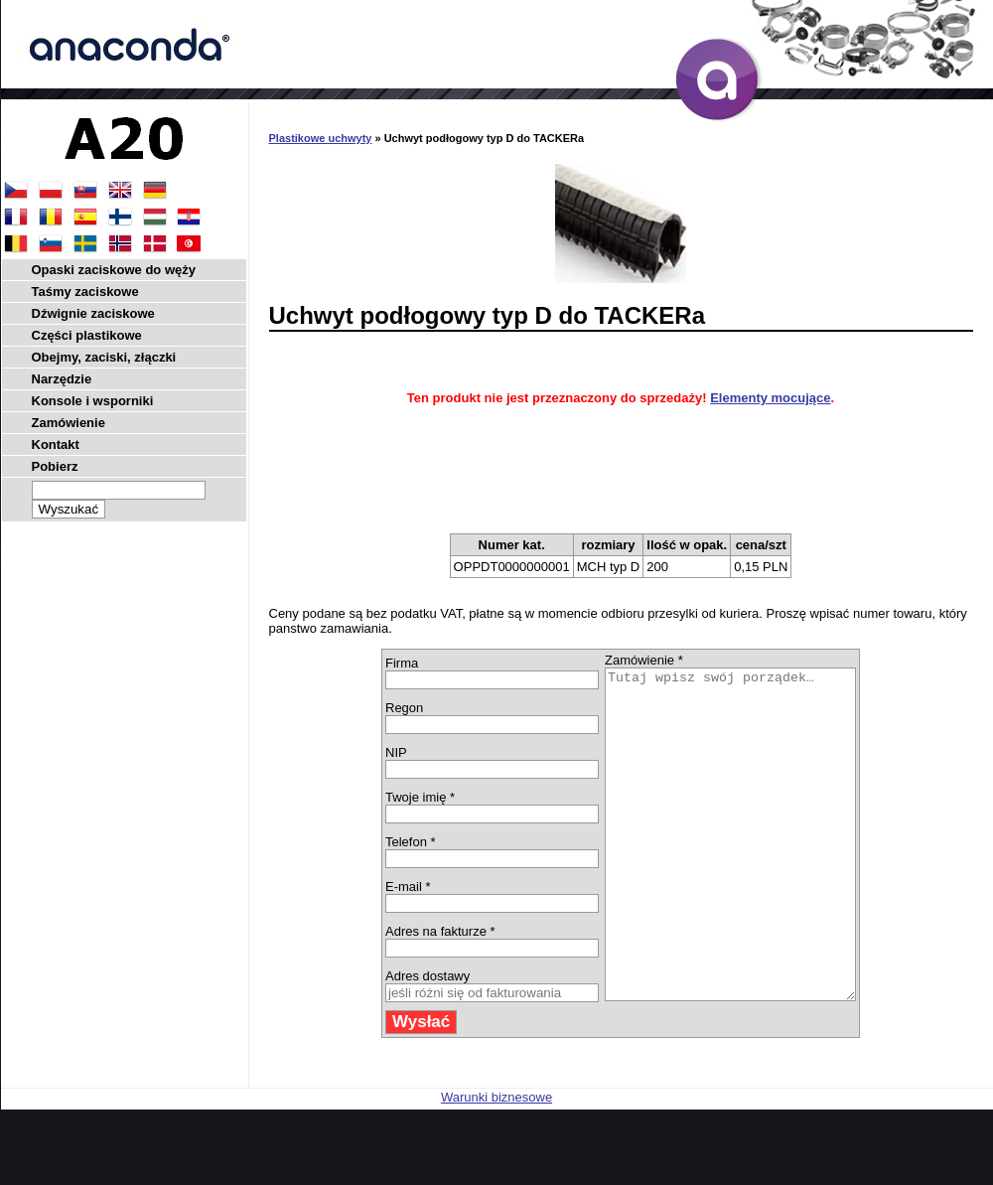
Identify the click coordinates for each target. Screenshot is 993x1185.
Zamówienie (68, 422)
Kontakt (55, 444)
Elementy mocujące (770, 397)
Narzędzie (62, 378)
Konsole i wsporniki (93, 400)
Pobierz (55, 466)
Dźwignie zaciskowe (93, 313)
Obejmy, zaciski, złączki (104, 357)
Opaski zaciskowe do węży (114, 269)
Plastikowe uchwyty (320, 138)
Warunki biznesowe (496, 1162)
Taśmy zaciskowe (85, 291)
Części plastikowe (87, 335)
